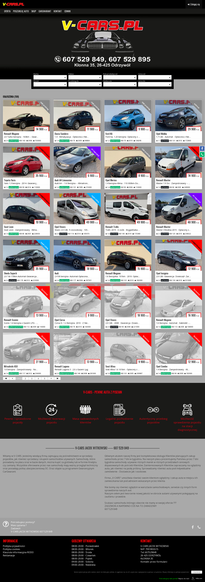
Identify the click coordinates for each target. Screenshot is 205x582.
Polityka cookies (11, 549)
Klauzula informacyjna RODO (18, 552)
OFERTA (7, 11)
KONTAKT (58, 11)
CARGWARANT (45, 11)
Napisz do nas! (174, 578)
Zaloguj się (194, 4)
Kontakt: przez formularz (154, 561)
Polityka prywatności (14, 546)
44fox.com (196, 578)
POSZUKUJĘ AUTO (21, 11)
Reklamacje (9, 555)
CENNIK (67, 11)
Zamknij (196, 572)
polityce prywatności (182, 572)
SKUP (33, 11)
